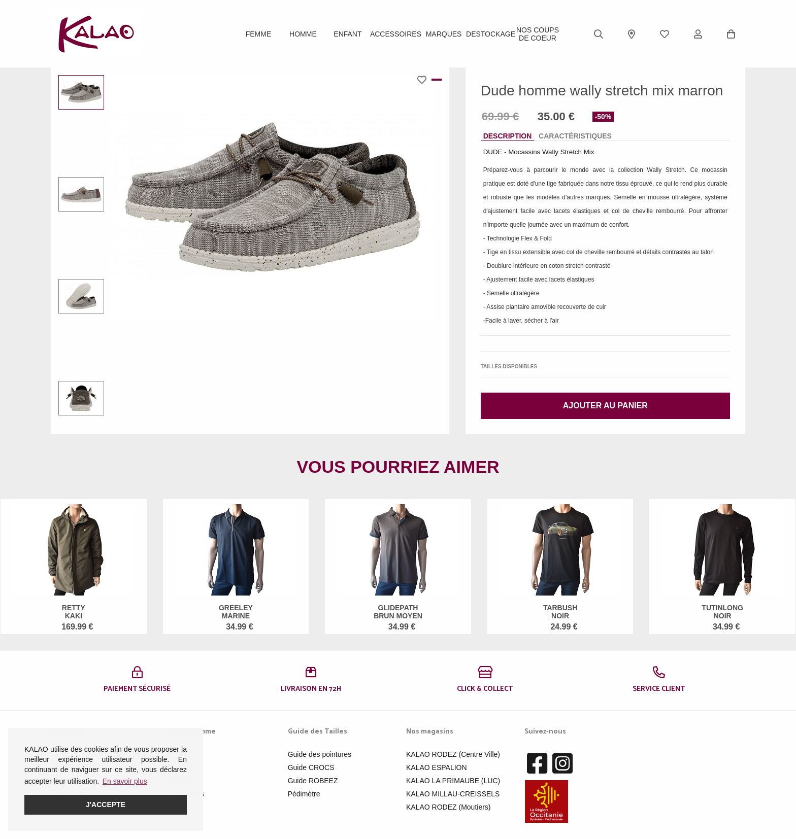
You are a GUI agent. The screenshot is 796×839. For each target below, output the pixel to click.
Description (507, 136)
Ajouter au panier (605, 405)
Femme (259, 34)
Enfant (347, 34)
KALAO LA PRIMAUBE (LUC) (453, 781)
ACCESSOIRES (395, 34)
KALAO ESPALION (436, 767)
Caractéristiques (575, 136)
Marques (444, 34)
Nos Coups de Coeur (537, 34)
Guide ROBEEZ (313, 781)
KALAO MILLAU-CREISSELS (453, 794)
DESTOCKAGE (490, 34)
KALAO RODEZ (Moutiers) (448, 807)
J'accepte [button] (105, 804)
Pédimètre (304, 794)
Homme (303, 34)
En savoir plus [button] (125, 781)
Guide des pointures (319, 754)
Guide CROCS (311, 767)
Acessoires (186, 794)
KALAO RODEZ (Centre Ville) (453, 754)
